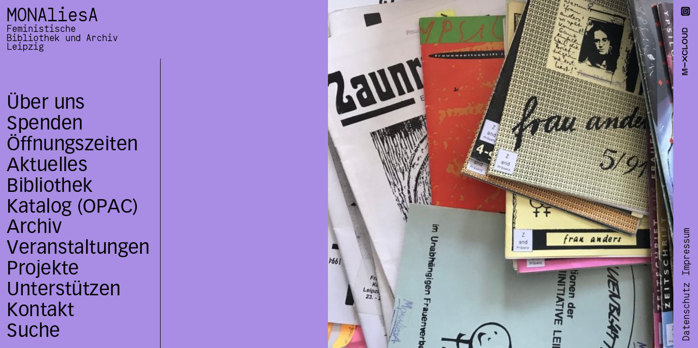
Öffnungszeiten (72, 143)
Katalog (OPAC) (72, 206)
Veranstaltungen (78, 247)
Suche (33, 330)
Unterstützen (63, 288)
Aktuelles (47, 164)
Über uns (46, 102)
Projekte (43, 268)
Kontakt (40, 309)
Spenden (45, 123)
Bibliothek (49, 185)
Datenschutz (686, 312)
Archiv (34, 226)
